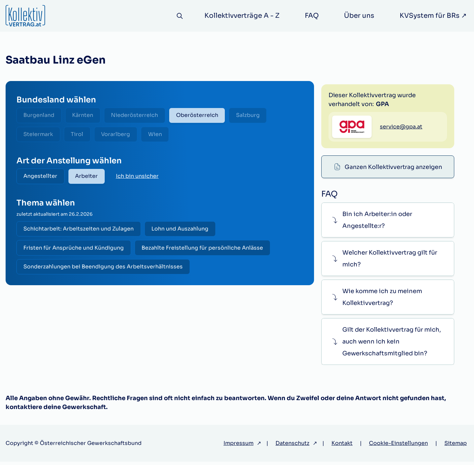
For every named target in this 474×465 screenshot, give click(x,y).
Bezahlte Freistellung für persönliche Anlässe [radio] (204, 249)
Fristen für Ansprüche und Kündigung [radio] (74, 249)
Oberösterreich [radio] (200, 115)
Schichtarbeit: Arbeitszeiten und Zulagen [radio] (79, 230)
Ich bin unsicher (139, 177)
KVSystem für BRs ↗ (433, 16)
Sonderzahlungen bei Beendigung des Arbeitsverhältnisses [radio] (103, 269)
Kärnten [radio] (84, 115)
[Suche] (179, 16)
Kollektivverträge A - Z (241, 16)
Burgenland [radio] (39, 115)
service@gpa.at (401, 159)
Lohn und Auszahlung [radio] (181, 230)
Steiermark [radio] (39, 134)
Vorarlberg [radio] (118, 134)
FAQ (312, 16)
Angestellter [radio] (41, 177)
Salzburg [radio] (252, 115)
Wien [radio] (158, 134)
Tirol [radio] (78, 134)
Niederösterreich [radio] (137, 115)
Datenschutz (292, 446)
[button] (388, 223)
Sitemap (455, 446)
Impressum (238, 446)
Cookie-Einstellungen (398, 446)
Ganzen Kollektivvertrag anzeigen (393, 92)
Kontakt (342, 446)
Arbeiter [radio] (88, 177)
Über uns (359, 16)
